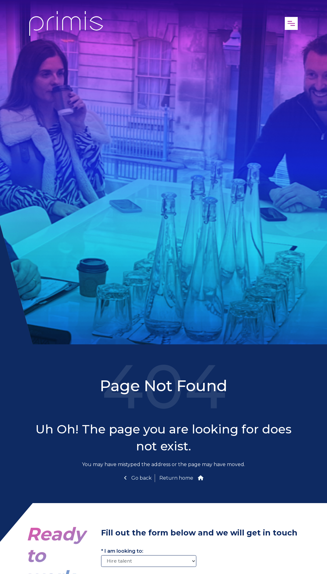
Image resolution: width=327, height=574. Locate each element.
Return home (176, 478)
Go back (141, 478)
